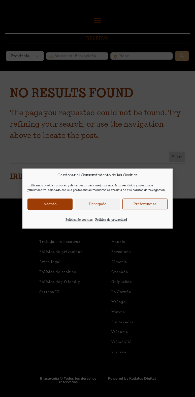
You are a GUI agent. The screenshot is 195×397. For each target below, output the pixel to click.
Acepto (50, 205)
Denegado (97, 205)
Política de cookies (79, 220)
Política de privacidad (111, 220)
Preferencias (145, 205)
